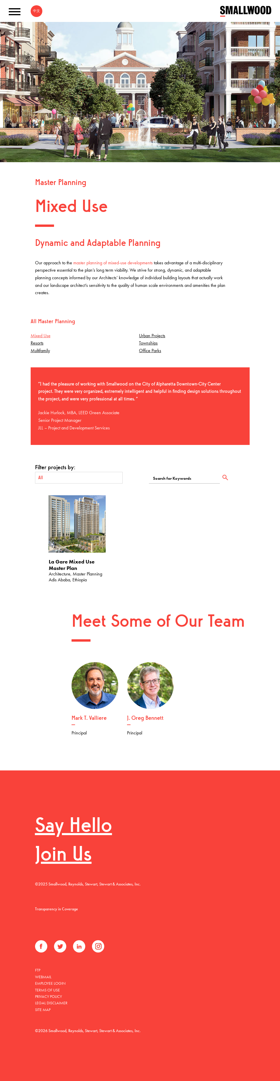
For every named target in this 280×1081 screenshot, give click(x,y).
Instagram (98, 946)
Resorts (37, 343)
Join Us (63, 855)
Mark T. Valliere (89, 718)
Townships (148, 343)
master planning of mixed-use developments (113, 263)
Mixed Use (41, 336)
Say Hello (73, 826)
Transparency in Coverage (56, 909)
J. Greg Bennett (145, 718)
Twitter (60, 946)
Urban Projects (152, 336)
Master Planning (60, 183)
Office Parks (150, 350)
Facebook (41, 946)
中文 (36, 10)
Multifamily (40, 350)
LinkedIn (79, 946)
